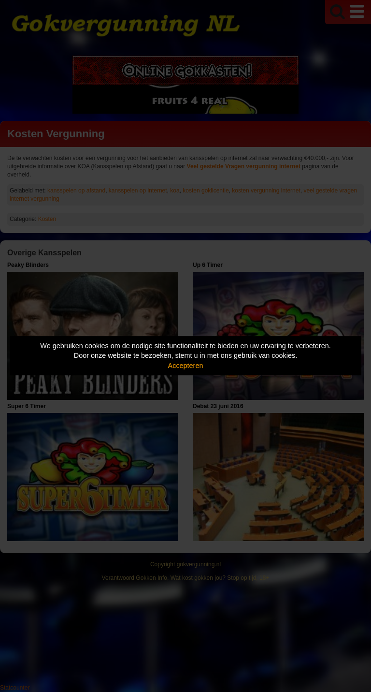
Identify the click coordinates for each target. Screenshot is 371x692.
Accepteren (185, 365)
